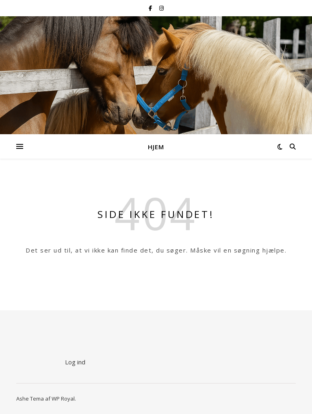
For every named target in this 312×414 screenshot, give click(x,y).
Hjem (156, 147)
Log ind (75, 362)
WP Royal (63, 398)
